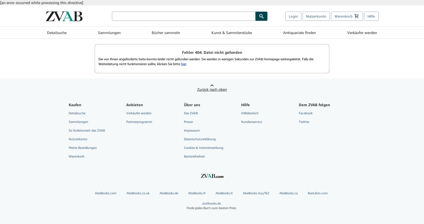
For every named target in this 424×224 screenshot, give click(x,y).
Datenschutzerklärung (200, 139)
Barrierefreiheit (194, 156)
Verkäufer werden (362, 32)
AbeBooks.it (224, 193)
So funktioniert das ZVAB (87, 130)
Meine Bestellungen (83, 148)
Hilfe (371, 16)
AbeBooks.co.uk (138, 193)
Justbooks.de (211, 205)
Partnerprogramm (139, 122)
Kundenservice (251, 122)
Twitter (304, 122)
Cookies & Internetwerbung (203, 148)
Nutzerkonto (316, 16)
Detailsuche (57, 32)
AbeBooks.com (106, 193)
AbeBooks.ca (288, 193)
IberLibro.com (318, 193)
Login (293, 16)
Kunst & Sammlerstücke (231, 32)
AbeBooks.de (169, 193)
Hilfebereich (250, 113)
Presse (188, 122)
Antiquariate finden (299, 32)
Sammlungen (109, 32)
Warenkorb (76, 156)
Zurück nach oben (212, 89)
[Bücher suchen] (184, 16)
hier (183, 64)
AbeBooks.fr (197, 193)
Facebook (306, 113)
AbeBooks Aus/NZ (256, 193)
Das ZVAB (191, 113)
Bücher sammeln (166, 32)
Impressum (192, 130)
